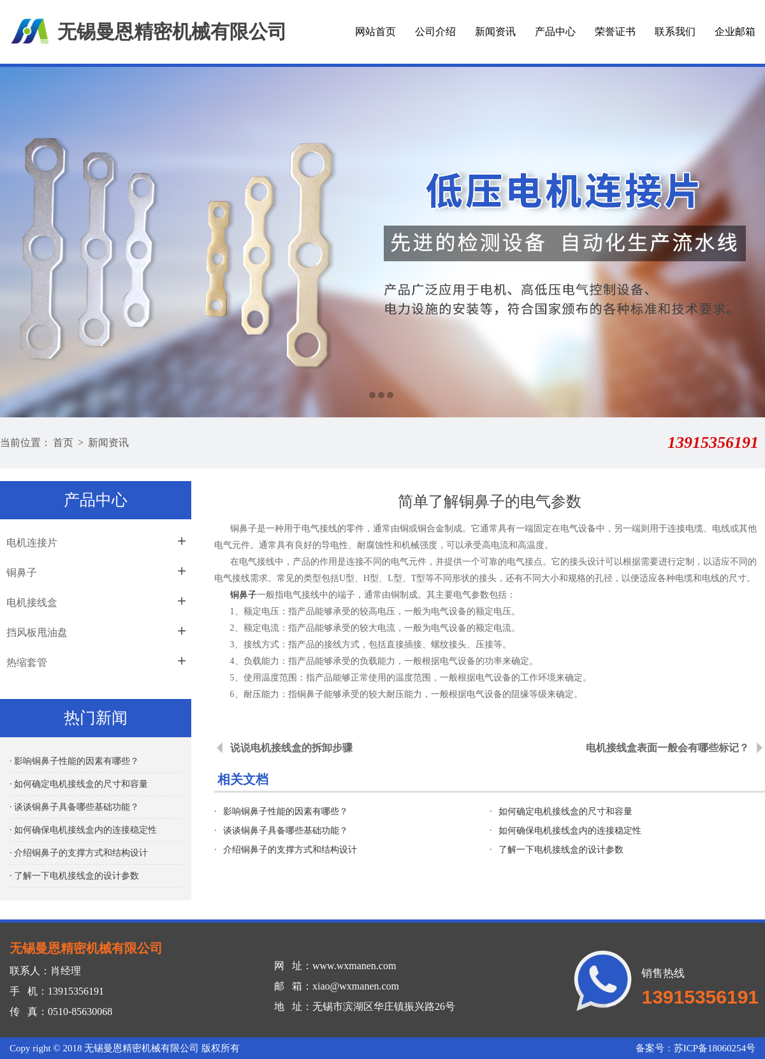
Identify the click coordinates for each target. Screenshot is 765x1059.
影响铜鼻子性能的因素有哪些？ (285, 811)
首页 (63, 442)
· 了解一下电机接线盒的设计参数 (74, 876)
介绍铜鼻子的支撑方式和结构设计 (290, 849)
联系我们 (675, 31)
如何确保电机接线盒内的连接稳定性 (570, 830)
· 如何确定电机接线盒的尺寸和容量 (79, 784)
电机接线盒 (31, 602)
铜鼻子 (21, 572)
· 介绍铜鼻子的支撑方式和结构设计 (79, 853)
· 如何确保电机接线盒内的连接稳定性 (83, 830)
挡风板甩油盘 (37, 632)
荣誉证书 (615, 31)
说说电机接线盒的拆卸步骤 (291, 747)
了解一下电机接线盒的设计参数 (561, 849)
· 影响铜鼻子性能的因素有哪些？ (74, 761)
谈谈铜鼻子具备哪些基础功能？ (285, 830)
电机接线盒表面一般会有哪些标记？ (667, 747)
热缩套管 (26, 662)
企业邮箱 (735, 31)
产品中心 (555, 31)
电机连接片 (31, 542)
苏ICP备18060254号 (714, 1048)
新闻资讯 (495, 31)
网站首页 (375, 31)
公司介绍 (435, 31)
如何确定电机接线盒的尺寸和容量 (565, 811)
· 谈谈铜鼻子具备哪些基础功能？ (74, 807)
